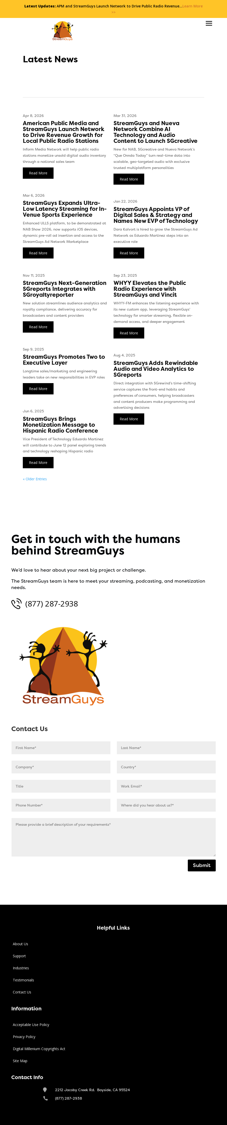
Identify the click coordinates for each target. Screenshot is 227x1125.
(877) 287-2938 (51, 603)
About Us (20, 943)
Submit (202, 865)
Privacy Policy (24, 1036)
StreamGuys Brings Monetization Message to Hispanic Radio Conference (60, 425)
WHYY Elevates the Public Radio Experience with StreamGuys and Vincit (150, 289)
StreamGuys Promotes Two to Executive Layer (64, 360)
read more (38, 173)
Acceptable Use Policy (31, 1024)
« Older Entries (35, 478)
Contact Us (22, 992)
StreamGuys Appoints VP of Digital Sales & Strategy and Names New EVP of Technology (156, 215)
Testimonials (23, 980)
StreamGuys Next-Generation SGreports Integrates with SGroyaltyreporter (64, 289)
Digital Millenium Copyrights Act (39, 1048)
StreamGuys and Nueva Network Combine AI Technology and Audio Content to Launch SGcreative (156, 132)
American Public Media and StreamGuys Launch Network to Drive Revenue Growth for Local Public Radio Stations (63, 132)
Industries (21, 967)
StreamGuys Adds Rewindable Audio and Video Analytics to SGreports (156, 369)
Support (19, 955)
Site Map (20, 1060)
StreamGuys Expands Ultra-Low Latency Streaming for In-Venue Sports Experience (65, 209)
